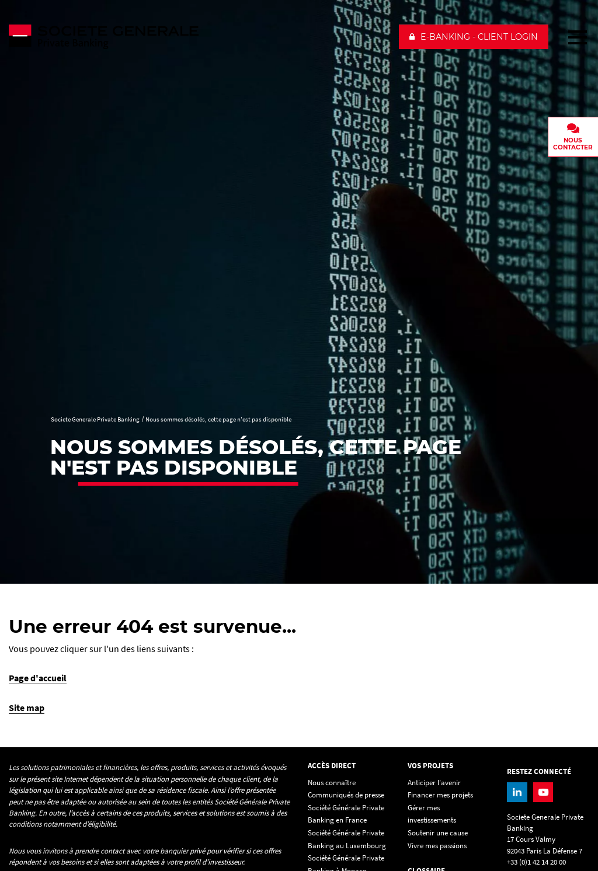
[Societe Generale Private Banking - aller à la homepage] (199, 37)
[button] (473, 37)
